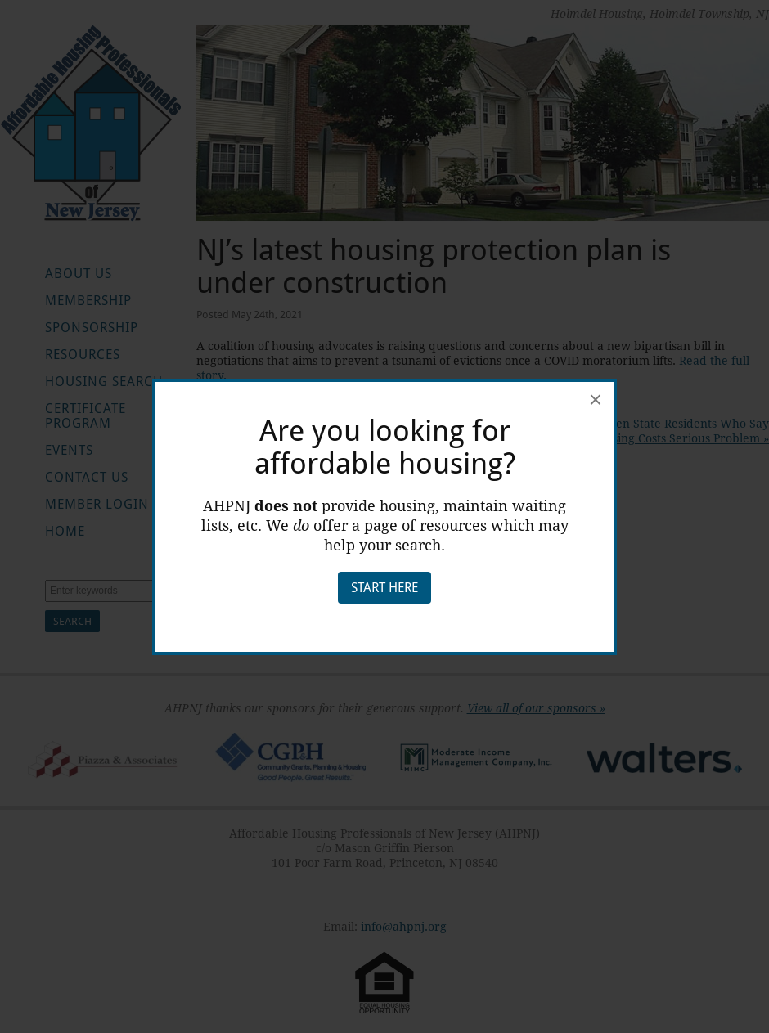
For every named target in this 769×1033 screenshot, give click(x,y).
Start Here (384, 587)
